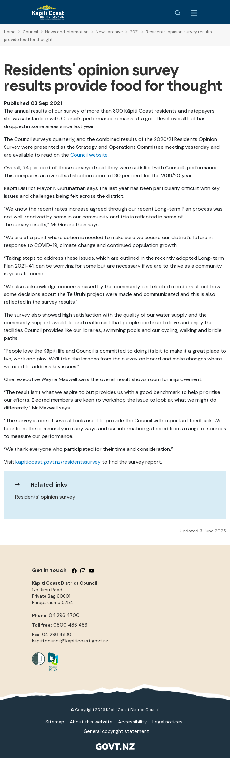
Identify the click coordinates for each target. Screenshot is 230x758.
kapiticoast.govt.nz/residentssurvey (58, 462)
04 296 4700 (64, 615)
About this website (91, 722)
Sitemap (54, 722)
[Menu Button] (194, 13)
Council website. (89, 154)
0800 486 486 (70, 625)
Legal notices (167, 722)
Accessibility (132, 722)
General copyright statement (116, 731)
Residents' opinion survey (45, 496)
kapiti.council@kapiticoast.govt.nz (70, 641)
